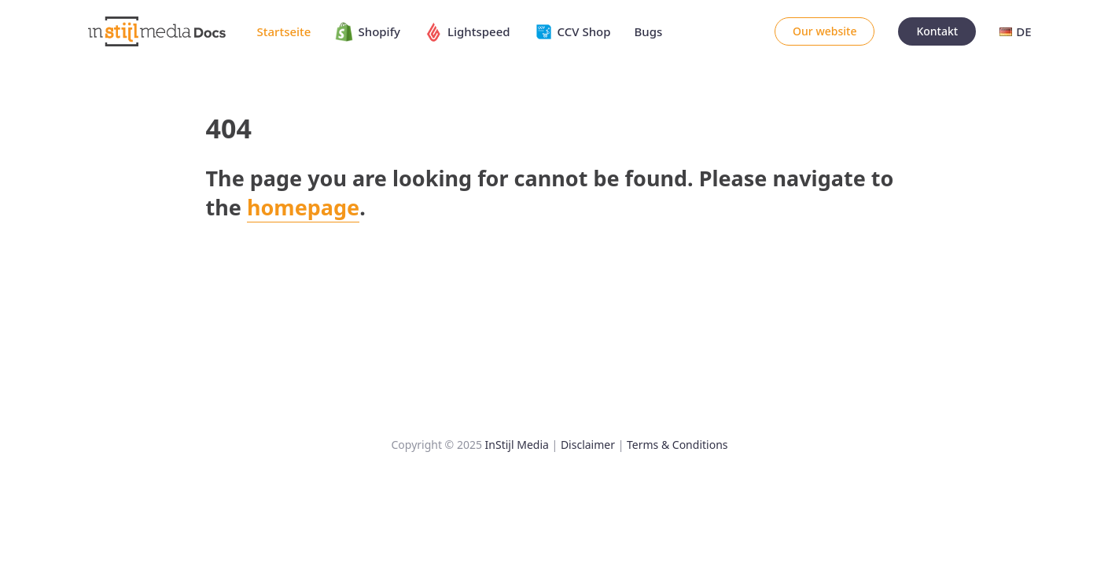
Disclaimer (588, 444)
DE (1015, 31)
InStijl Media (517, 444)
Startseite (284, 31)
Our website (824, 31)
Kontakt (937, 31)
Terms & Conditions (677, 444)
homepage (303, 207)
